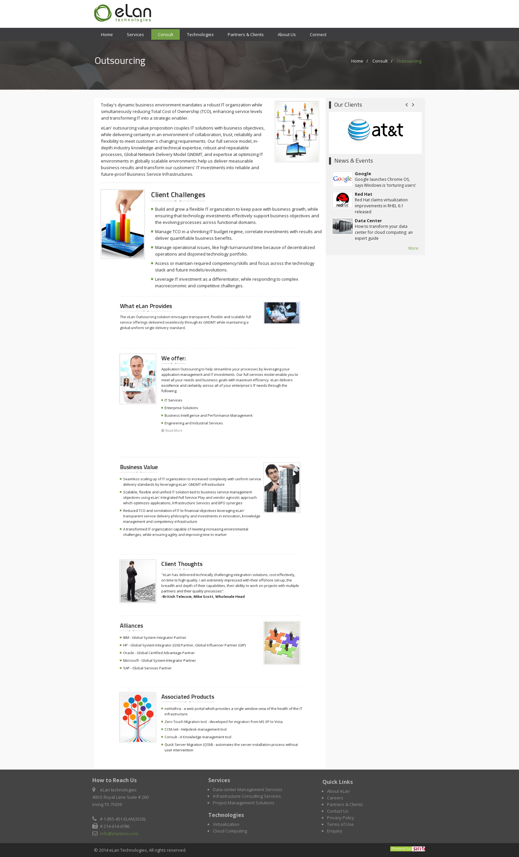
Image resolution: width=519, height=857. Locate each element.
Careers (335, 800)
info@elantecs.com (117, 833)
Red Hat (363, 194)
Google (363, 173)
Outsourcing (405, 60)
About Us (287, 34)
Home (107, 34)
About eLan (338, 793)
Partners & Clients (246, 34)
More (413, 248)
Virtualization (228, 824)
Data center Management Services (249, 789)
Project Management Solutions (245, 803)
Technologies (200, 34)
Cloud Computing (232, 831)
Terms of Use (340, 826)
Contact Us (338, 813)
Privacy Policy (340, 820)
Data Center (368, 221)
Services (135, 34)
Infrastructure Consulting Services (249, 796)
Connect (318, 34)
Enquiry (334, 833)
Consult (165, 34)
